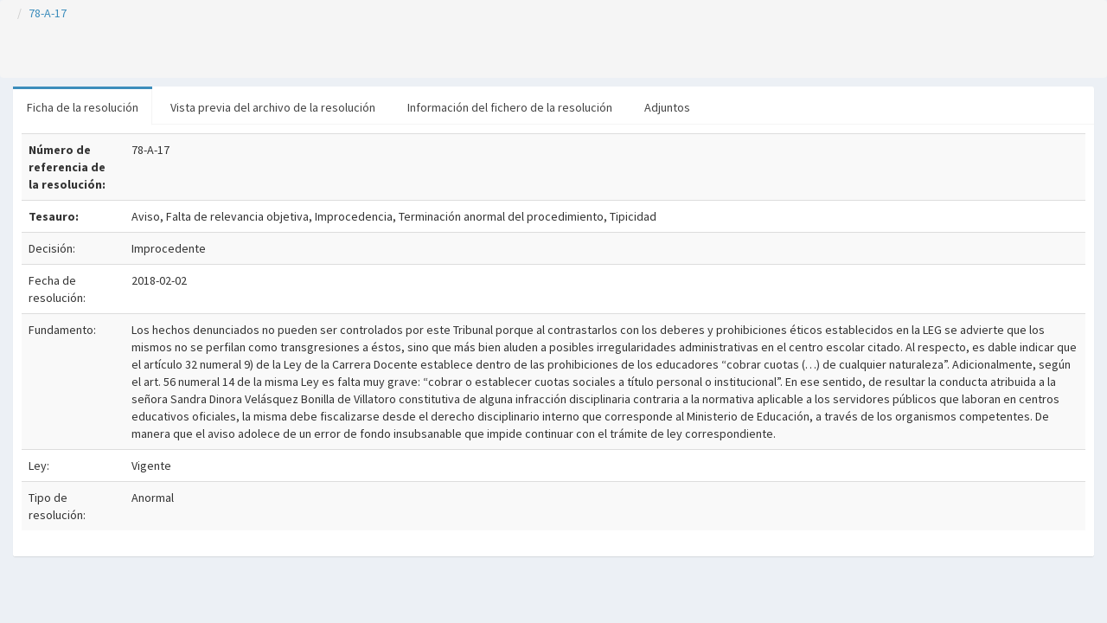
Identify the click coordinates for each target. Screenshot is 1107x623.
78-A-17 (48, 13)
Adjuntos (667, 107)
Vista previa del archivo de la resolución (272, 107)
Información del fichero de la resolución (509, 107)
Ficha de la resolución (82, 107)
